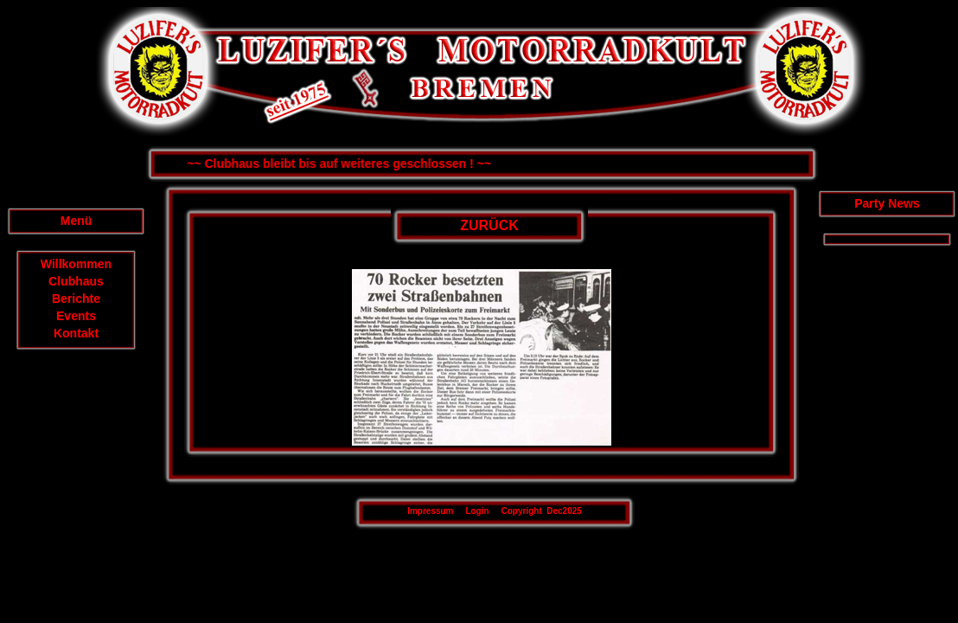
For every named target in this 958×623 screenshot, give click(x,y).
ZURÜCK (489, 225)
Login (477, 511)
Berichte (76, 298)
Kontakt (76, 333)
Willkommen (76, 264)
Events (76, 316)
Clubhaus (76, 281)
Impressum (430, 511)
